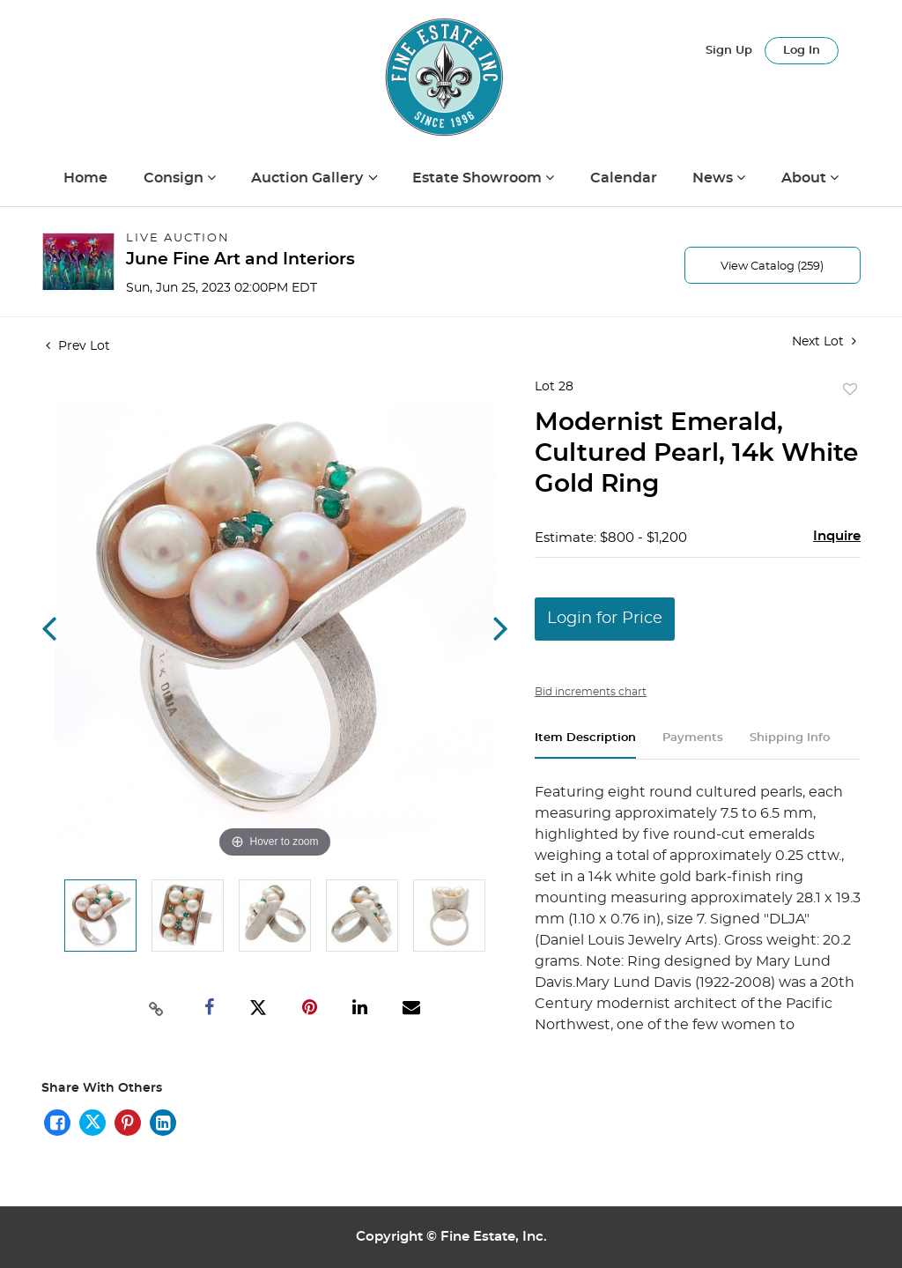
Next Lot (824, 341)
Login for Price (604, 619)
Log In (801, 50)
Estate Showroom (478, 178)
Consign (175, 178)
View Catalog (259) (772, 266)
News (714, 178)
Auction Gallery (308, 178)
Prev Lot (78, 346)
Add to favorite (850, 390)
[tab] (585, 745)
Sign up (729, 50)
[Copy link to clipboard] (155, 1007)
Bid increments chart (591, 691)
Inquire (837, 536)
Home (85, 178)
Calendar (623, 178)
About (805, 178)
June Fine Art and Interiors (240, 259)
